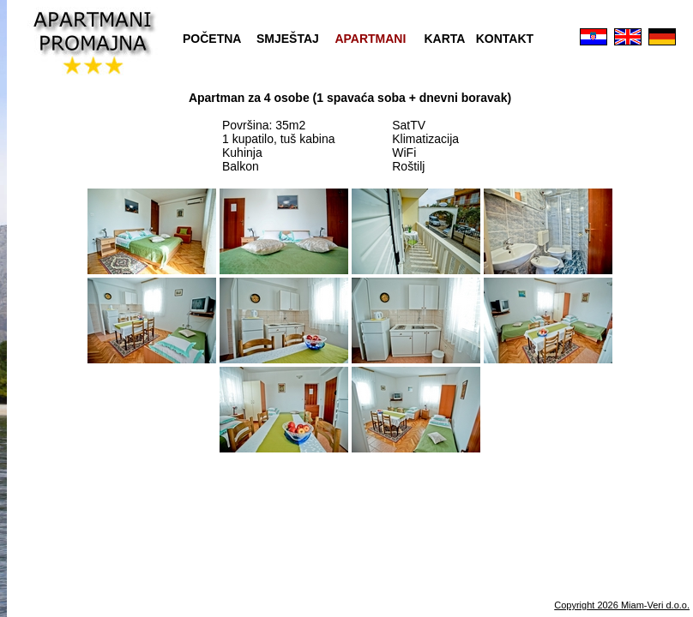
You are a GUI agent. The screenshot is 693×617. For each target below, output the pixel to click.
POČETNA (212, 38)
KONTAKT (504, 38)
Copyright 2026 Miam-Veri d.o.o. (622, 605)
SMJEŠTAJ (287, 38)
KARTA (445, 38)
